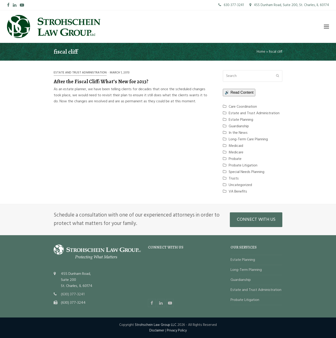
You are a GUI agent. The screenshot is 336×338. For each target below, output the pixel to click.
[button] (326, 26)
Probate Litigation (243, 165)
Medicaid (236, 146)
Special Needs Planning (246, 172)
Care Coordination (243, 107)
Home (261, 52)
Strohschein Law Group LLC (155, 325)
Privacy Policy (177, 330)
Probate (235, 159)
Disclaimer (156, 330)
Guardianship (239, 126)
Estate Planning (241, 120)
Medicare (236, 152)
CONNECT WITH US (256, 219)
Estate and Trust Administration (80, 72)
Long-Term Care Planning (248, 139)
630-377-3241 (231, 5)
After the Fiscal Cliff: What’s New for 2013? (101, 81)
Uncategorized (240, 185)
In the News (238, 133)
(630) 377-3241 (72, 294)
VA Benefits (238, 192)
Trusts (234, 179)
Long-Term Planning (246, 270)
